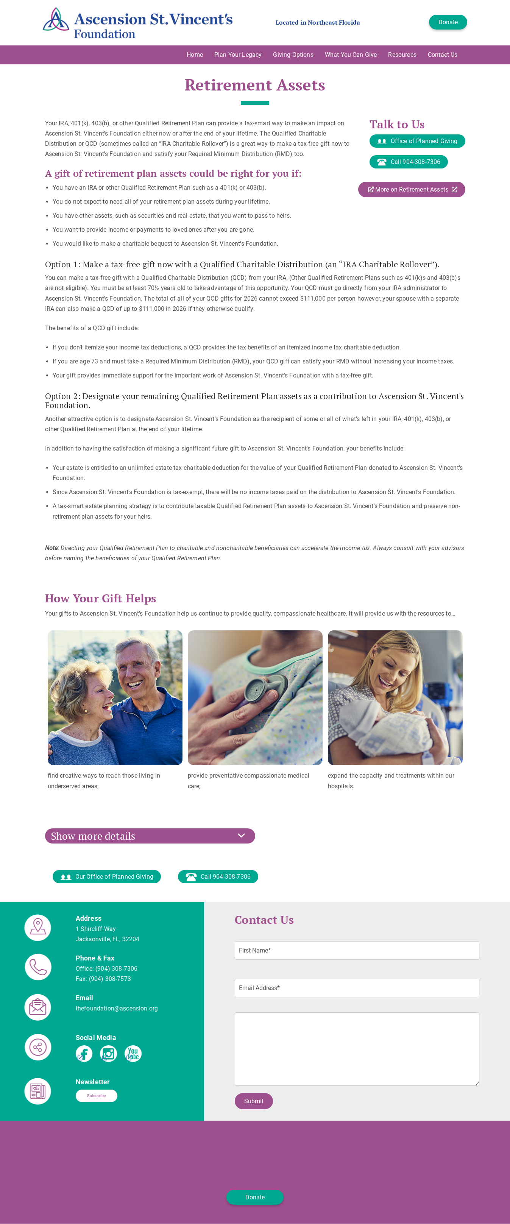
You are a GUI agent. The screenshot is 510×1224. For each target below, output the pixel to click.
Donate (448, 22)
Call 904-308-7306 (408, 162)
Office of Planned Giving (417, 141)
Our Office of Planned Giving (107, 877)
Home (195, 54)
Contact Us (443, 54)
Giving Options (293, 54)
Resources (402, 54)
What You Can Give (351, 54)
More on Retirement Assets (412, 189)
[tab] (255, 836)
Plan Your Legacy (238, 54)
